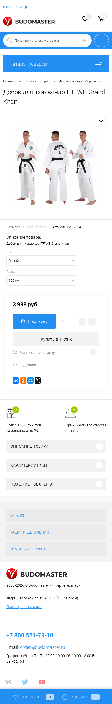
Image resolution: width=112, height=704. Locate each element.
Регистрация (24, 7)
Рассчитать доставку (34, 352)
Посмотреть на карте (24, 607)
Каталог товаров (56, 63)
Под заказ (24, 364)
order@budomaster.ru (42, 647)
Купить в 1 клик (56, 339)
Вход (7, 7)
